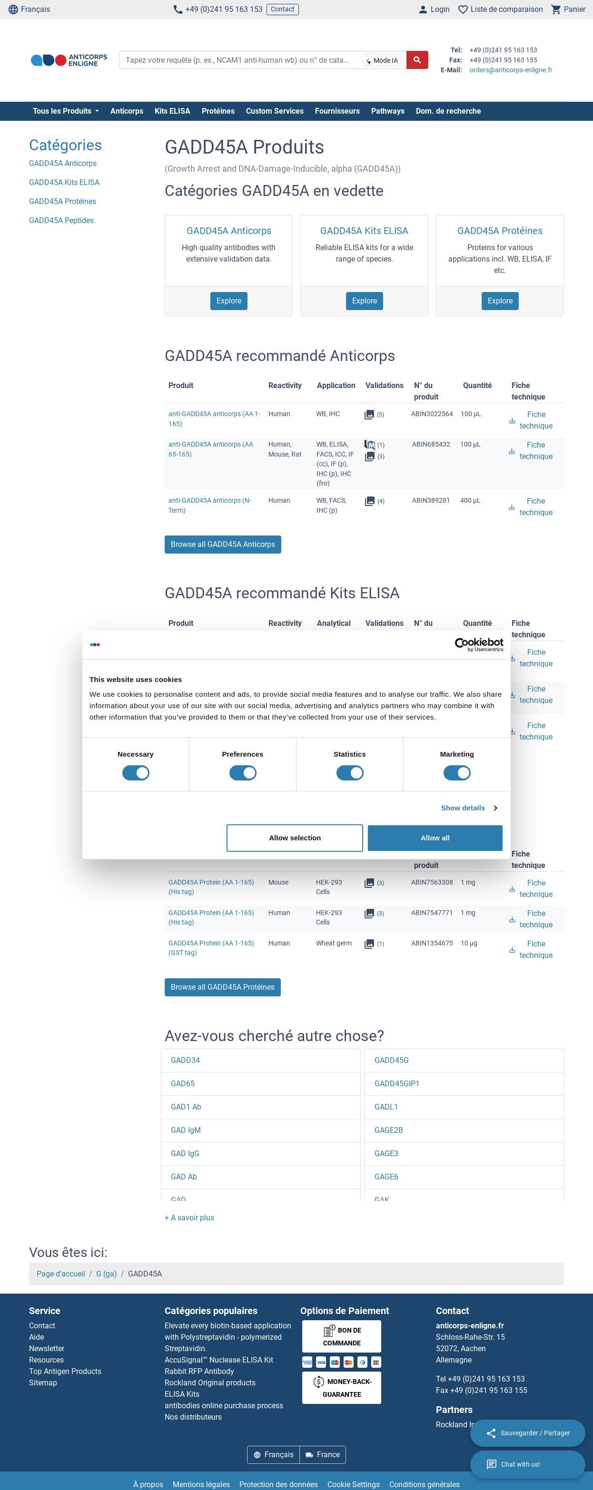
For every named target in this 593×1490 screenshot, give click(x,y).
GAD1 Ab (186, 1106)
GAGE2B (389, 1130)
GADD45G (392, 1060)
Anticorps (126, 111)
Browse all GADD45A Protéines (223, 987)
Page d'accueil (61, 1273)
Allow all (435, 838)
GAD (178, 1200)
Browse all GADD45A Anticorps (223, 544)
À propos (148, 1484)
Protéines (218, 111)
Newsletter (46, 1348)
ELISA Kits (182, 1394)
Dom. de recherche (448, 111)
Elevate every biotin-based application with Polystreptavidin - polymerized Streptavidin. (228, 1337)
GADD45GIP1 (397, 1083)
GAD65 (183, 1083)
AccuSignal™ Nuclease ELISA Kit (219, 1359)
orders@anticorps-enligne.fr (511, 70)
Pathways (388, 111)
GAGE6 (386, 1176)
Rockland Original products (210, 1382)
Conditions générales (424, 1484)
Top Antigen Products (65, 1371)
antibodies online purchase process (224, 1405)
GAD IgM (186, 1130)
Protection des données (278, 1484)
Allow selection (295, 838)
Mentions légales (201, 1484)
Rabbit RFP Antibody (199, 1371)
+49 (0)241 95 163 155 (488, 1390)
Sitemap (43, 1382)
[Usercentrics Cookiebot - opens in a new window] (462, 645)
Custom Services (275, 111)
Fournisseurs (337, 111)
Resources (46, 1359)
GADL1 (386, 1106)
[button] (189, 1217)
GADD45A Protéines (500, 230)
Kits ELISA (172, 111)
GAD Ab (184, 1176)
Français (29, 9)
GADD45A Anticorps (229, 230)
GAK (382, 1200)
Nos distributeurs (193, 1417)
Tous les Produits (63, 111)
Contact (283, 9)
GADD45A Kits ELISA (364, 230)
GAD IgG (185, 1153)
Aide (36, 1337)
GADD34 (185, 1060)
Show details (463, 808)
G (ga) (106, 1273)
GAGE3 (386, 1153)
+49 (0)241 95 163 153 (217, 9)
